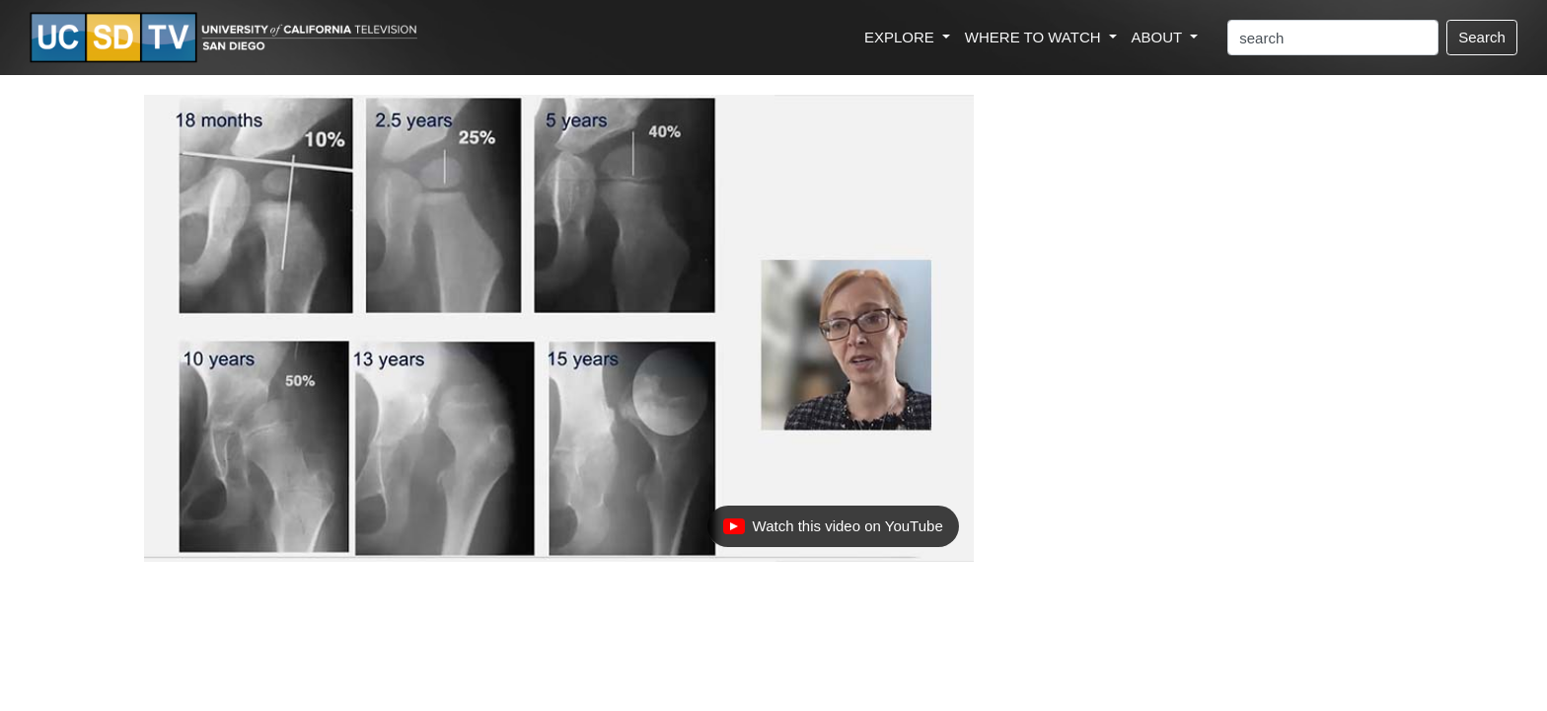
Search (1482, 37)
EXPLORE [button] (901, 37)
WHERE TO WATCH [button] (1035, 37)
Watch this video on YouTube (832, 531)
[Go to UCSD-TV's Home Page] (227, 38)
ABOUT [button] (1159, 37)
